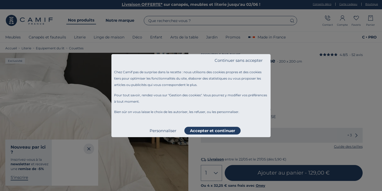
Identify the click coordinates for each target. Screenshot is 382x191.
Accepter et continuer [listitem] (212, 130)
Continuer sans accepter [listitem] (239, 60)
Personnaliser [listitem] (163, 130)
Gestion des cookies (185, 95)
